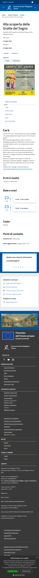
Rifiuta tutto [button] (26, 571)
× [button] (37, 557)
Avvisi (5, 448)
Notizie (6, 443)
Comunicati (7, 445)
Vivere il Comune (13, 15)
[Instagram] (13, 359)
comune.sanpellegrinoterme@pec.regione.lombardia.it (20, 481)
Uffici (5, 373)
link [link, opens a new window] (36, 567)
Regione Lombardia (8, 2)
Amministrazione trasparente (12, 550)
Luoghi (6, 456)
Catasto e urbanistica (10, 405)
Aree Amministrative (10, 370)
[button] (19, 575)
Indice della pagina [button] (11, 102)
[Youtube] (8, 359)
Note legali (7, 555)
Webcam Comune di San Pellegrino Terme (16, 547)
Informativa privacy (9, 552)
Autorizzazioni (8, 432)
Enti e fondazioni (9, 376)
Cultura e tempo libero (10, 395)
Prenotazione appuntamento (12, 530)
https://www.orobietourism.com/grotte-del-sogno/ (17, 169)
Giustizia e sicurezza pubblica (12, 421)
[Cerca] (35, 8)
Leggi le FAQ (7, 536)
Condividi (7, 53)
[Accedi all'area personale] (32, 2)
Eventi (22, 15)
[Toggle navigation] (3, 7)
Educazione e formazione (11, 418)
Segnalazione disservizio (11, 533)
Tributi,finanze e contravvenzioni (13, 424)
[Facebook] (4, 359)
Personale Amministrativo (11, 381)
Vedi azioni (16, 53)
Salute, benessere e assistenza (13, 429)
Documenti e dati (9, 384)
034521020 (16, 239)
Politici (6, 379)
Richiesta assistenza (10, 538)
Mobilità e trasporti (9, 410)
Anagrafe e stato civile (10, 393)
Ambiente (7, 427)
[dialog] (19, 567)
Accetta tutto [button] (12, 571)
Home (3, 15)
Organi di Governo (9, 368)
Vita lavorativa (8, 398)
